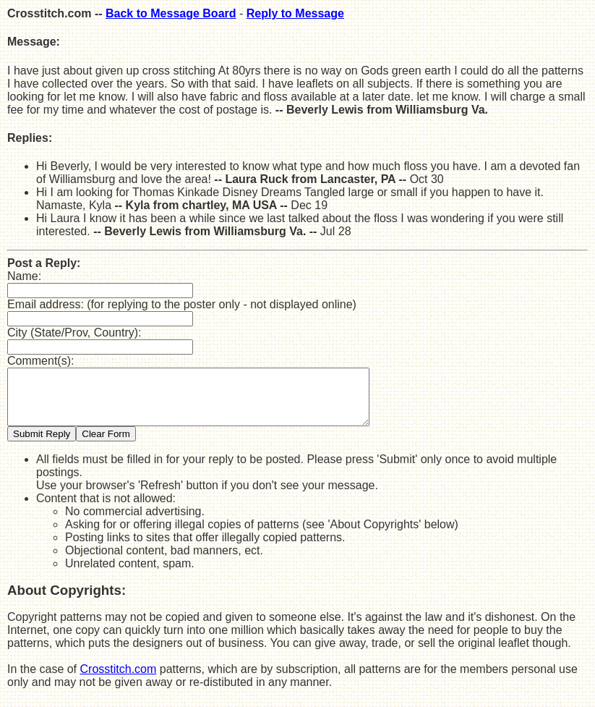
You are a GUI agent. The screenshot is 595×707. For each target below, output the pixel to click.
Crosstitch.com (118, 680)
